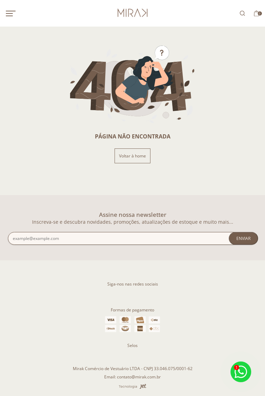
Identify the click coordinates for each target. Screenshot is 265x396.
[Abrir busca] (241, 13)
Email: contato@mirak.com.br (132, 377)
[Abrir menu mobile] (18, 13)
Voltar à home (132, 156)
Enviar (243, 238)
